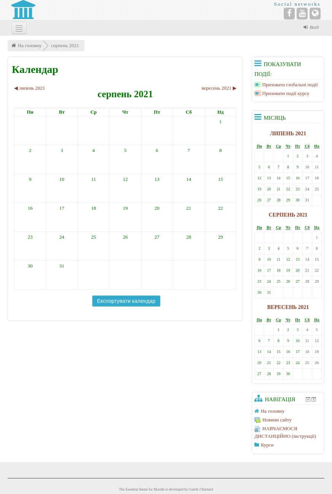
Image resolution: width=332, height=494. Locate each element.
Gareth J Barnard (201, 489)
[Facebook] (289, 13)
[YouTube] (302, 13)
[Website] (315, 13)
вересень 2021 (288, 307)
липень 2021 (288, 133)
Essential (131, 489)
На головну (29, 45)
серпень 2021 (65, 45)
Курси (267, 445)
